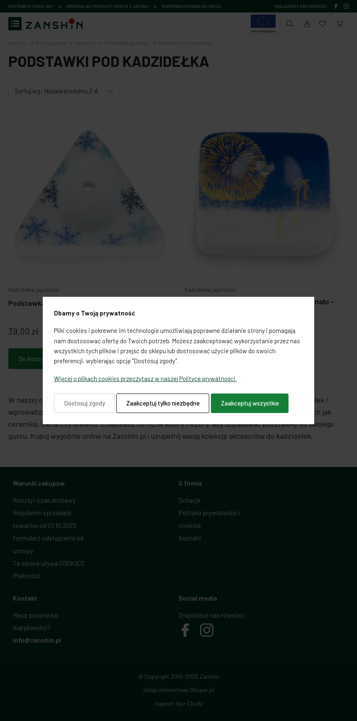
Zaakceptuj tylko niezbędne (163, 403)
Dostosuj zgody (84, 403)
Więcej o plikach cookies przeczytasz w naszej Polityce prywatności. (145, 378)
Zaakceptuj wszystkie (250, 403)
